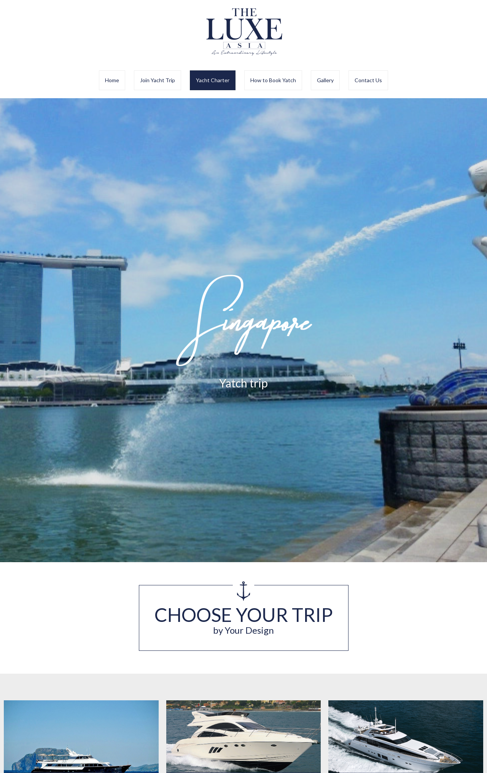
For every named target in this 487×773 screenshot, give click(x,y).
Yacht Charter (212, 80)
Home (112, 80)
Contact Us (368, 80)
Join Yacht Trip (157, 80)
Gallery (325, 80)
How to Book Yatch (273, 80)
